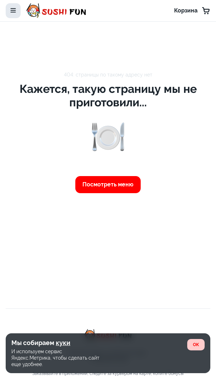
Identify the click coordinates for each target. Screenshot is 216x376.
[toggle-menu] (13, 10)
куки (63, 342)
